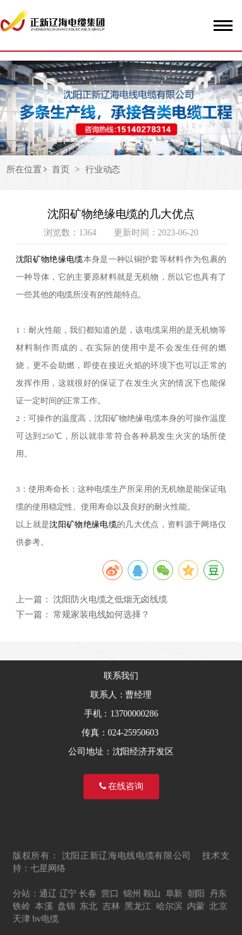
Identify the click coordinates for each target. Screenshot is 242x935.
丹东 (218, 893)
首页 (61, 169)
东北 (88, 906)
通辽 (48, 893)
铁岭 (21, 906)
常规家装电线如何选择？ (101, 614)
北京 (218, 906)
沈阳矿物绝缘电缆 (49, 259)
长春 (88, 893)
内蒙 (196, 906)
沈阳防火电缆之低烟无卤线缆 (110, 599)
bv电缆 (45, 919)
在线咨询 (121, 786)
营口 (110, 893)
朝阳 (196, 893)
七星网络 (48, 868)
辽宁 (68, 893)
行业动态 (103, 169)
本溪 (43, 906)
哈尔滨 (169, 906)
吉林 (111, 906)
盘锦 (66, 906)
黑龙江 (137, 906)
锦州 (132, 893)
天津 (21, 919)
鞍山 (152, 893)
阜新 (174, 893)
